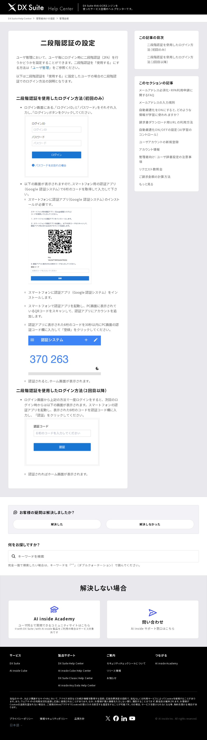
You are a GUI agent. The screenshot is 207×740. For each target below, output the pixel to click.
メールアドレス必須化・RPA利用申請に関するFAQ (166, 92)
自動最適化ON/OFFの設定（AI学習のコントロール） (165, 132)
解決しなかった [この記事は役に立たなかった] (150, 524)
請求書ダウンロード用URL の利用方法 (166, 122)
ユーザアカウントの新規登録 (159, 142)
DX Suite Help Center (20, 18)
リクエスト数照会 (151, 169)
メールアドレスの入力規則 (157, 102)
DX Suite (15, 663)
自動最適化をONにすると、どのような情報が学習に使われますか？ (165, 112)
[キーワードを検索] (103, 556)
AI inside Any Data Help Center (77, 685)
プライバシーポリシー (21, 718)
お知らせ (112, 678)
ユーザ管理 (40, 67)
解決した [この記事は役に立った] (57, 524)
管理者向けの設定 (45, 18)
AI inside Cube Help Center (74, 670)
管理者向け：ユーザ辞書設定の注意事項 (165, 159)
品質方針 (79, 718)
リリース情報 (114, 670)
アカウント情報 (149, 149)
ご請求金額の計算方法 (155, 176)
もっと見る (146, 184)
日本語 (16, 725)
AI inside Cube (18, 670)
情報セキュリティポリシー (54, 718)
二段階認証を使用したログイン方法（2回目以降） (170, 59)
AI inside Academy (166, 663)
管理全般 (64, 18)
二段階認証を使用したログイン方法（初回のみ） (170, 47)
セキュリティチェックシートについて (126, 663)
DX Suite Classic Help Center (75, 678)
